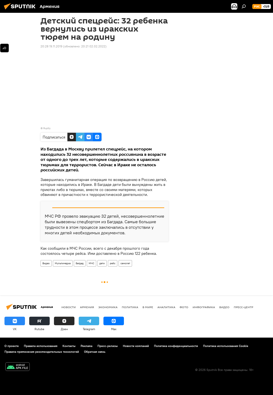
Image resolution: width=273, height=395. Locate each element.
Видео (46, 263)
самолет (125, 263)
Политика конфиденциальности (176, 346)
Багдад (80, 263)
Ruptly (47, 128)
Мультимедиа (63, 263)
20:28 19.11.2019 (51, 46)
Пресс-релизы (107, 346)
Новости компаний (136, 346)
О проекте (11, 346)
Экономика (108, 307)
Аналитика (166, 307)
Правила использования (40, 346)
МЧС (91, 263)
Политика (130, 307)
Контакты (69, 346)
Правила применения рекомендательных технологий (41, 352)
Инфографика (204, 307)
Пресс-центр (243, 307)
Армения (87, 307)
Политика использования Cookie (225, 346)
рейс (112, 263)
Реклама (86, 346)
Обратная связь (94, 352)
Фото (184, 307)
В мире (147, 307)
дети (102, 263)
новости (68, 307)
